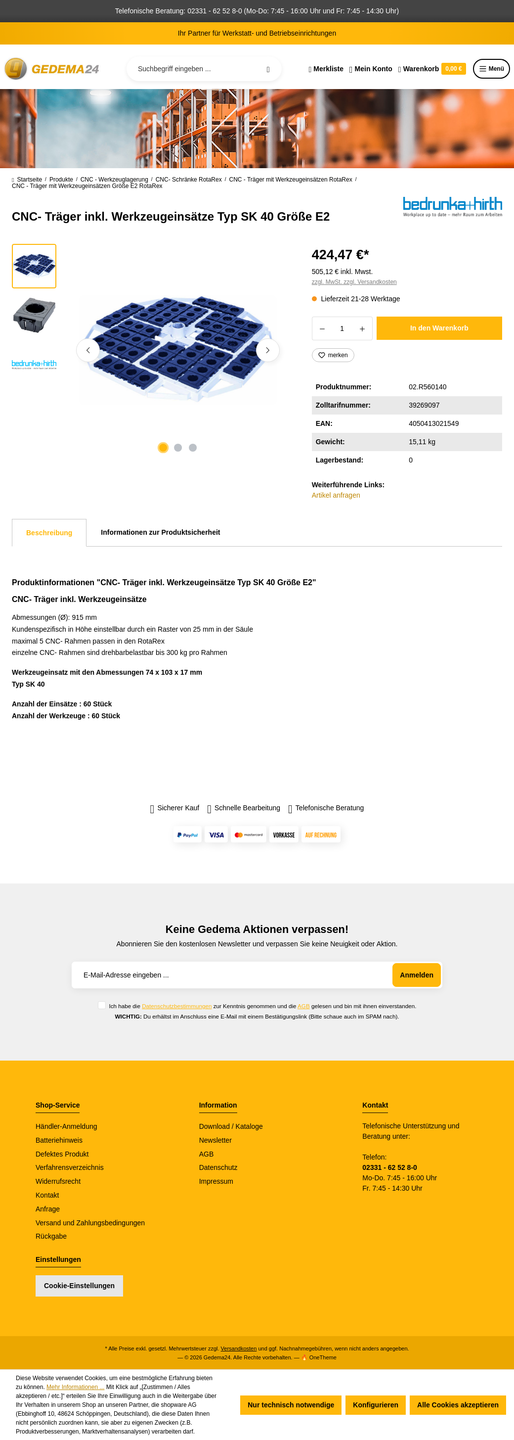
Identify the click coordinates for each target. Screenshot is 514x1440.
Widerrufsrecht (58, 1181)
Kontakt (47, 1195)
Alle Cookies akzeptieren (458, 1405)
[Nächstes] (268, 350)
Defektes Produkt (62, 1154)
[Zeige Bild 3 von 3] (193, 448)
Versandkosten (239, 1348)
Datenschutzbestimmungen (177, 1006)
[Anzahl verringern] (322, 328)
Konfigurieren (375, 1405)
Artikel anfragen (336, 495)
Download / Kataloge (231, 1126)
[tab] (49, 533)
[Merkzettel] (325, 69)
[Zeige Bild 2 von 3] (178, 448)
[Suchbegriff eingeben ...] (204, 68)
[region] (150, 350)
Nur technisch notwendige (291, 1405)
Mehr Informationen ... (75, 1387)
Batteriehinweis (59, 1140)
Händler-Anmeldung (66, 1126)
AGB (304, 1006)
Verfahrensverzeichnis (70, 1167)
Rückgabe (51, 1236)
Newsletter (215, 1140)
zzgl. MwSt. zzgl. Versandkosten (354, 282)
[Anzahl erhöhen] (362, 328)
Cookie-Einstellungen (79, 1286)
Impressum (216, 1181)
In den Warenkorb (439, 328)
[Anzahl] (342, 328)
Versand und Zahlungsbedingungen (90, 1223)
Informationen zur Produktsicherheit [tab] (160, 532)
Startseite (27, 179)
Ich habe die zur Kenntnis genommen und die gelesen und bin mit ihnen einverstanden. (262, 1006)
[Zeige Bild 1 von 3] (163, 448)
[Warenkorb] (432, 69)
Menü (491, 69)
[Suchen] (268, 69)
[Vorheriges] (88, 350)
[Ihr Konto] (370, 69)
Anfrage (48, 1209)
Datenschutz (218, 1167)
